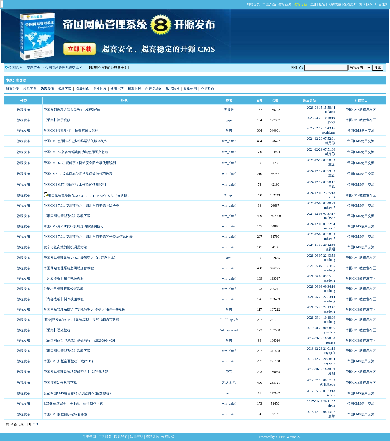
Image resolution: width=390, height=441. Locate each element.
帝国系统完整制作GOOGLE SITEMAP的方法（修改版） (89, 196)
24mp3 (228, 195)
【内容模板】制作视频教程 (64, 299)
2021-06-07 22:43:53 (321, 256)
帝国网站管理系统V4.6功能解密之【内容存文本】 (80, 258)
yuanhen (329, 332)
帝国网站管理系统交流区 (63, 68)
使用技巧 (117, 89)
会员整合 (207, 89)
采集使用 (190, 89)
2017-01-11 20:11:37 (321, 401)
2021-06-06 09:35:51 (321, 276)
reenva (330, 342)
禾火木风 (229, 383)
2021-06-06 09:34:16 (321, 287)
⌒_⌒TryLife (228, 320)
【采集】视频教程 (57, 330)
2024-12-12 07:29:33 (321, 171)
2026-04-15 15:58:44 (321, 107)
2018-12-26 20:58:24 (321, 359)
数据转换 (173, 89)
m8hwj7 (329, 207)
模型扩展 (134, 89)
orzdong (329, 260)
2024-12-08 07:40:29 (321, 203)
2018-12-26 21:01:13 (321, 349)
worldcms (328, 132)
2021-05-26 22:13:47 (321, 307)
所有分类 (12, 89)
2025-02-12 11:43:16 (321, 128)
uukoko (330, 112)
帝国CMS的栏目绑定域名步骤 (65, 414)
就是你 (330, 143)
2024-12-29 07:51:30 (321, 149)
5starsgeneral (229, 330)
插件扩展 (99, 89)
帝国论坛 (15, 68)
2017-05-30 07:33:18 (321, 391)
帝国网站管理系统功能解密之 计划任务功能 (76, 372)
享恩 (331, 165)
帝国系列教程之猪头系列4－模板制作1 (72, 110)
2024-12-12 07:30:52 (321, 160)
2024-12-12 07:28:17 (321, 182)
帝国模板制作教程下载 (60, 383)
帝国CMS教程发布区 (361, 110)
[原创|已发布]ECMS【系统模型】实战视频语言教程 (81, 320)
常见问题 (30, 89)
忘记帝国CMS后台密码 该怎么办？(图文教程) (77, 393)
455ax (331, 395)
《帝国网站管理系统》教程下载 (67, 216)
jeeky (331, 122)
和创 (331, 374)
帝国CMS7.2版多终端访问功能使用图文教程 (76, 152)
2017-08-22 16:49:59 (321, 369)
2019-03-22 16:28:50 (321, 338)
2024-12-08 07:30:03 (321, 234)
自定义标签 (153, 89)
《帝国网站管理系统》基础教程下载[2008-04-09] (79, 340)
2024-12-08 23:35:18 (321, 193)
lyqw (229, 120)
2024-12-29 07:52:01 (321, 138)
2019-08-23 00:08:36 (321, 328)
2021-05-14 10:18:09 (321, 318)
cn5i (332, 197)
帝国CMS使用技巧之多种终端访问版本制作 (75, 141)
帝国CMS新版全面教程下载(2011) (68, 361)
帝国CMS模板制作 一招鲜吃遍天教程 (71, 130)
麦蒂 (331, 416)
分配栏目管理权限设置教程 (64, 289)
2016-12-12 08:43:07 (321, 412)
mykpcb (329, 353)
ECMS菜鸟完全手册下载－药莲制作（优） (75, 404)
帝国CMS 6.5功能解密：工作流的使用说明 (75, 185)
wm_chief (229, 141)
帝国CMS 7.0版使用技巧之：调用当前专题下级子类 (81, 206)
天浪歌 (229, 110)
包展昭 (330, 249)
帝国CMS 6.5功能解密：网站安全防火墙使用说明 (80, 163)
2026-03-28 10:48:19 (321, 118)
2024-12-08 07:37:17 (321, 214)
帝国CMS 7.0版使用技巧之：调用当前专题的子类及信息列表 (88, 237)
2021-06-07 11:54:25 (321, 266)
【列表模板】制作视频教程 (64, 278)
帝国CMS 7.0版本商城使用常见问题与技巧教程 (78, 174)
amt (228, 258)
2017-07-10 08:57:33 (321, 380)
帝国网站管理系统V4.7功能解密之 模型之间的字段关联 (84, 309)
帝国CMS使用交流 (360, 130)
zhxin (331, 405)
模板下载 (64, 89)
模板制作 (82, 89)
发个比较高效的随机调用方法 (65, 247)
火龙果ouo (327, 385)
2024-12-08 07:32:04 (321, 224)
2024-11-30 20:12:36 (321, 245)
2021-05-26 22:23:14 (321, 297)
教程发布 (23, 110)
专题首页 (33, 68)
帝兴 (229, 130)
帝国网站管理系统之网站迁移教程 (69, 268)
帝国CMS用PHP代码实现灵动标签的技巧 (74, 226)
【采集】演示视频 (57, 120)
